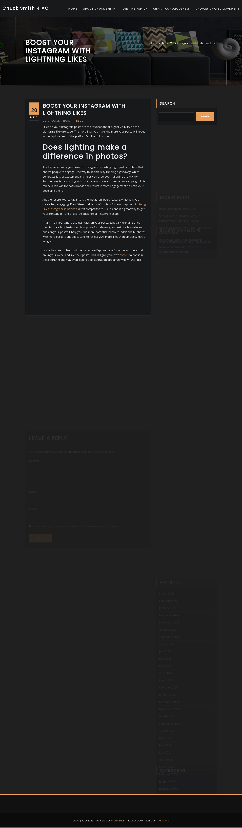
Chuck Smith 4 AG (26, 8)
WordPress (118, 820)
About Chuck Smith (99, 8)
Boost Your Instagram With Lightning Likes (189, 43)
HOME (72, 8)
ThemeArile (163, 820)
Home (153, 43)
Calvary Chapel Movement (217, 8)
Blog (79, 120)
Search (167, 103)
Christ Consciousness (171, 8)
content (125, 255)
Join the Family (134, 8)
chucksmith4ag (56, 120)
